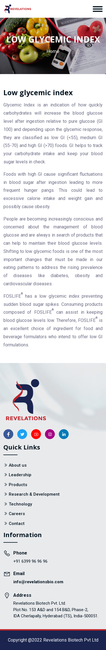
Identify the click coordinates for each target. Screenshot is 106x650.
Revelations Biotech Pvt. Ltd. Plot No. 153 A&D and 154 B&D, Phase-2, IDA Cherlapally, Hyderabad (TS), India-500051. (55, 609)
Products (18, 484)
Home (53, 51)
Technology (20, 504)
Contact (17, 523)
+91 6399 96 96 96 (30, 561)
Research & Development (34, 494)
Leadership (20, 474)
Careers (17, 513)
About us (18, 465)
